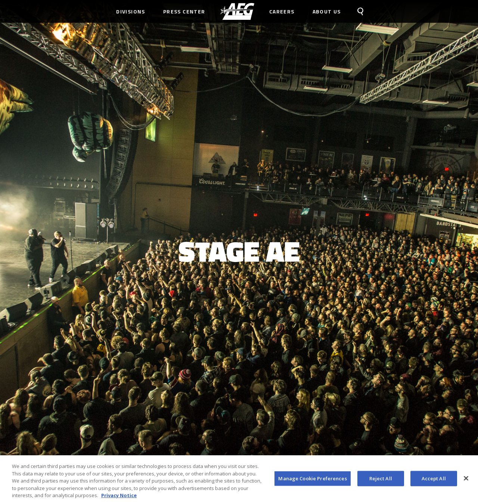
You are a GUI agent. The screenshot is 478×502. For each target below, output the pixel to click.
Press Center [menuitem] (184, 11)
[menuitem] (237, 11)
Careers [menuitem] (282, 11)
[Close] (466, 480)
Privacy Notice (119, 497)
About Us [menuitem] (327, 11)
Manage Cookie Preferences (312, 480)
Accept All (434, 480)
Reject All (380, 480)
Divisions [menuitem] (130, 11)
